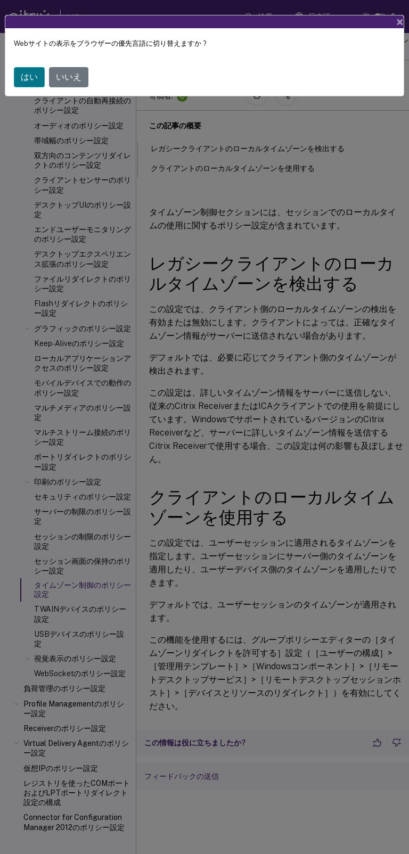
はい (29, 77)
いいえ (68, 77)
